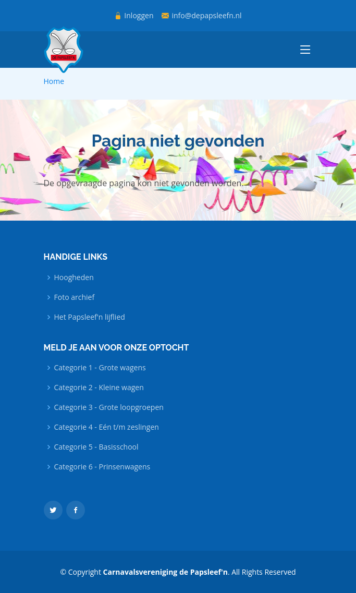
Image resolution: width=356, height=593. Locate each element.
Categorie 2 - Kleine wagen (99, 387)
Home (54, 81)
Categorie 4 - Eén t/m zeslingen (106, 427)
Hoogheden (74, 277)
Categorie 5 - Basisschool (96, 447)
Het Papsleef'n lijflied (89, 317)
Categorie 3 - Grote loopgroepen (109, 407)
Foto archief (74, 297)
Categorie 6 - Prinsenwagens (102, 466)
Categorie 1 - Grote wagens (100, 367)
